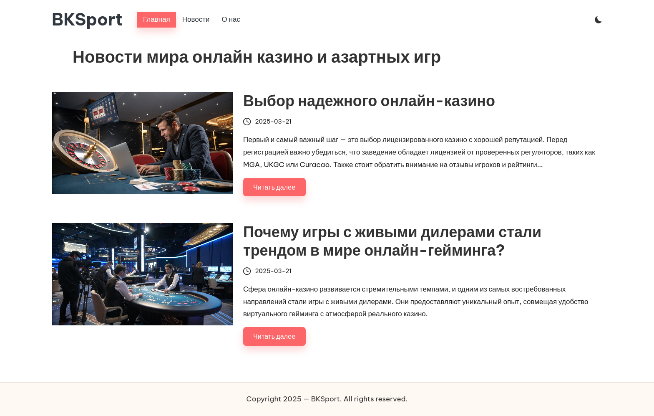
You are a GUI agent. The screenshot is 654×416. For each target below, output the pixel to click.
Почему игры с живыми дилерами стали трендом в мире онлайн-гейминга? (392, 240)
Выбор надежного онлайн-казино (369, 100)
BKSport (87, 19)
